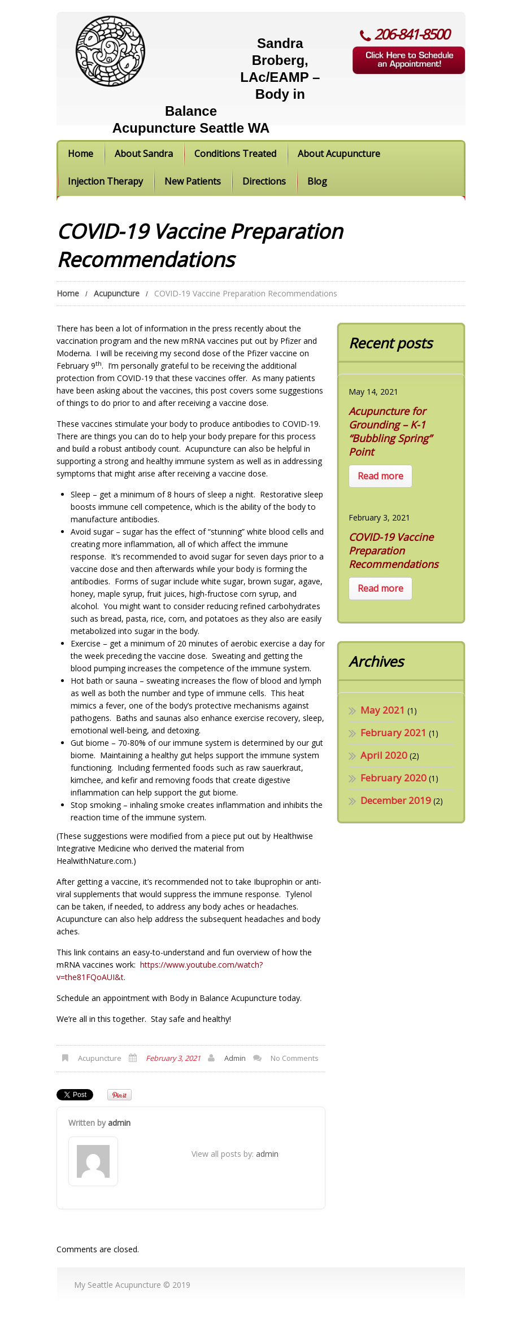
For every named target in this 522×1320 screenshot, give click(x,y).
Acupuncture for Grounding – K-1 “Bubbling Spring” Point (390, 431)
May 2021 (382, 709)
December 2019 (395, 800)
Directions (264, 181)
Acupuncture (117, 293)
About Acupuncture (339, 153)
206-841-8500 (411, 33)
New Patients (192, 181)
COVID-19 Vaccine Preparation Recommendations (393, 550)
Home (80, 153)
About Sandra (144, 153)
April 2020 (383, 755)
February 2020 (393, 777)
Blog (317, 181)
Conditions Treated (235, 153)
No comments (295, 1058)
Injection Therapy (105, 181)
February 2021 (393, 732)
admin (235, 1058)
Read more (380, 476)
